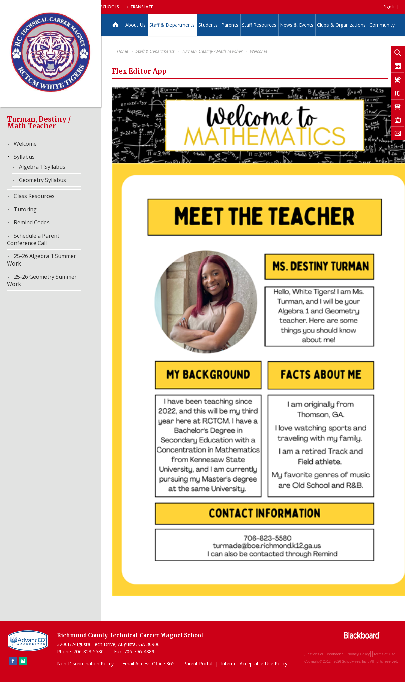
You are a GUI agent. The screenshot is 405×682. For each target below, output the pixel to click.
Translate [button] (211, 7)
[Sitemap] (23, 661)
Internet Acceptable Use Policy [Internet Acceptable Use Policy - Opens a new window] (254, 663)
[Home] (115, 25)
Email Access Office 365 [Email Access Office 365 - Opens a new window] (148, 663)
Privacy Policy (358, 654)
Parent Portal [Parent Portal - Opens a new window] (197, 663)
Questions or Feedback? (323, 654)
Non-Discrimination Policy (85, 663)
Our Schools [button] (173, 7)
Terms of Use (384, 654)
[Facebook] (13, 661)
